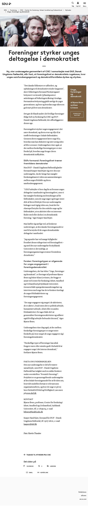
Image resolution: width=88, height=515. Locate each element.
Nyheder (68, 10)
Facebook (28, 466)
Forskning (13, 10)
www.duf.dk (31, 393)
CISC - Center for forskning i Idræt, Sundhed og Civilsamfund (41, 10)
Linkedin (51, 466)
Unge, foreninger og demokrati (18, 12)
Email (29, 472)
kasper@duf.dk (30, 424)
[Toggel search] (73, 3)
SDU (5, 10)
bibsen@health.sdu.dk (33, 412)
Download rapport (77, 114)
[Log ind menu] (78, 3)
